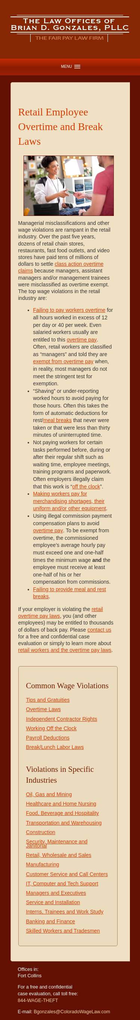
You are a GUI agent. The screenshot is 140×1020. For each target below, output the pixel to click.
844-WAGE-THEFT (38, 1000)
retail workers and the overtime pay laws (65, 650)
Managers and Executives (56, 893)
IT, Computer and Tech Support (62, 884)
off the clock (86, 487)
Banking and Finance (50, 921)
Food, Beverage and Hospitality (62, 813)
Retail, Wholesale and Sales (58, 855)
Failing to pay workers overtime (69, 310)
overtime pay (82, 340)
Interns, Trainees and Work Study (65, 912)
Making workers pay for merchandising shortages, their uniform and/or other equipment (69, 501)
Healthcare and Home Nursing (61, 804)
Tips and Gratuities (48, 700)
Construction (41, 832)
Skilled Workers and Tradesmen (63, 931)
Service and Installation (53, 902)
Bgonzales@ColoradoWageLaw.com (72, 1011)
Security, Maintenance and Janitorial (57, 844)
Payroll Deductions (48, 738)
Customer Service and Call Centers (67, 874)
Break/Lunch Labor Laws (55, 747)
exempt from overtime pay (63, 361)
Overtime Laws (43, 709)
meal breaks (57, 420)
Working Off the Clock (51, 728)
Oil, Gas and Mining (49, 794)
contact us (99, 630)
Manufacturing (42, 864)
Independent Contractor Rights (61, 719)
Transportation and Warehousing (64, 823)
